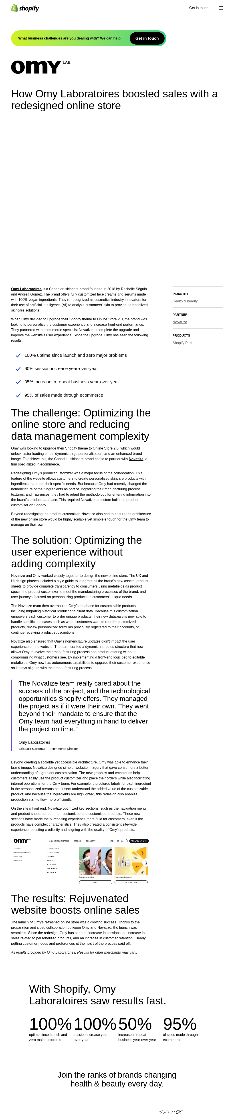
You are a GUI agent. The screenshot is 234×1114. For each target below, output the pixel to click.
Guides (146, 1110)
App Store (105, 1110)
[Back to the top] (16, 1085)
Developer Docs (110, 1092)
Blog (143, 1092)
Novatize (136, 312)
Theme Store (107, 1101)
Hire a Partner (194, 1110)
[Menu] (221, 8)
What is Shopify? (67, 1092)
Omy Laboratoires (26, 142)
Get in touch (198, 8)
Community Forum (198, 1101)
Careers (60, 1110)
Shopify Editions (67, 1101)
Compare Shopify (154, 1101)
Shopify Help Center (199, 1092)
